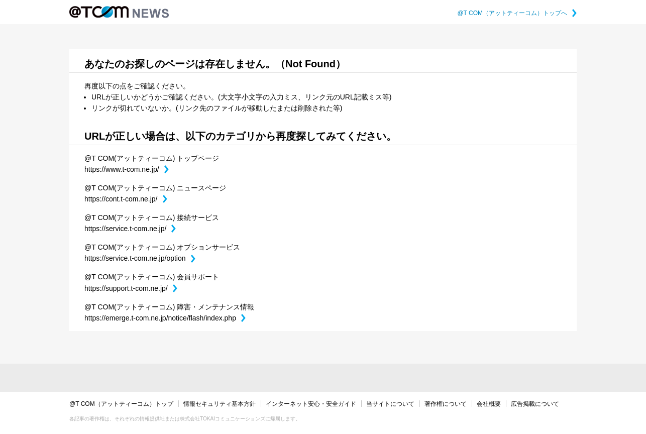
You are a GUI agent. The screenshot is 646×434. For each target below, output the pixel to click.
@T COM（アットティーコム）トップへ (517, 13)
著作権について (445, 403)
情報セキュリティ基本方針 (219, 403)
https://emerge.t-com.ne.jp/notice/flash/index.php (165, 318)
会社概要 (489, 403)
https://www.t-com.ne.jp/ (126, 169)
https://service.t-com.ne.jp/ (130, 229)
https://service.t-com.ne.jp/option (139, 258)
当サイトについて (390, 403)
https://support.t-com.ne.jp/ (130, 288)
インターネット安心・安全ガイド (311, 403)
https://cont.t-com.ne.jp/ (125, 199)
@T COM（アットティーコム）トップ (121, 403)
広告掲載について (535, 403)
